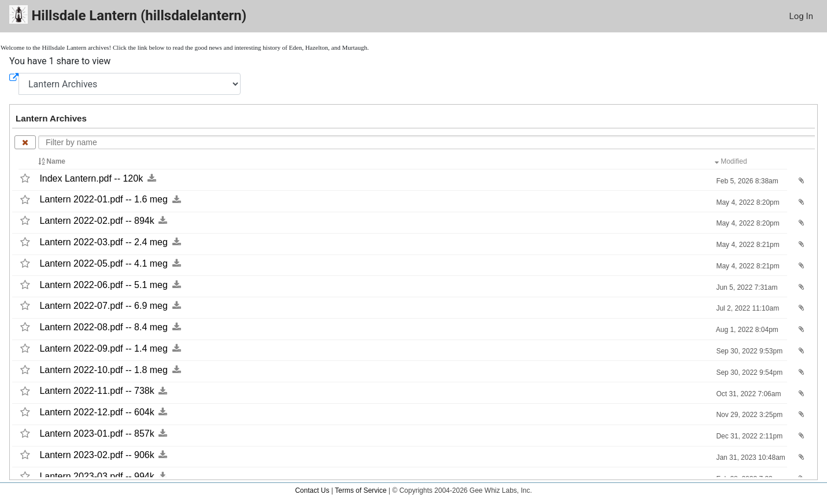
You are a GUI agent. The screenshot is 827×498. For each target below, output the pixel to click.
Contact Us (312, 490)
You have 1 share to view (59, 61)
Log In (801, 16)
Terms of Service (360, 490)
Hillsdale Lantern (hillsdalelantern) (127, 15)
